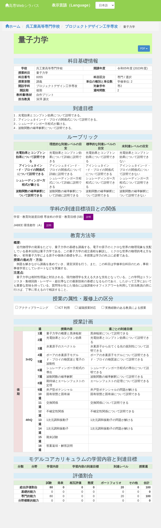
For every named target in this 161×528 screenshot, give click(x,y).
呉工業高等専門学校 (43, 26)
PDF (144, 48)
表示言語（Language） (72, 5)
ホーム (12, 26)
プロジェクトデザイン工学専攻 (91, 26)
